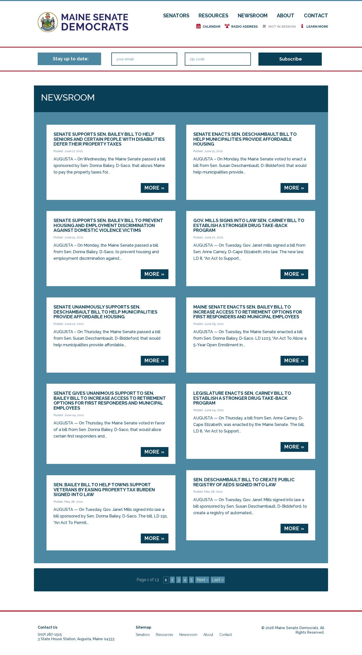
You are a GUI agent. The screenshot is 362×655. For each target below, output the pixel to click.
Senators (176, 16)
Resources (213, 16)
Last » (217, 579)
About (285, 16)
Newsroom (252, 16)
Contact (316, 16)
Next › (202, 579)
